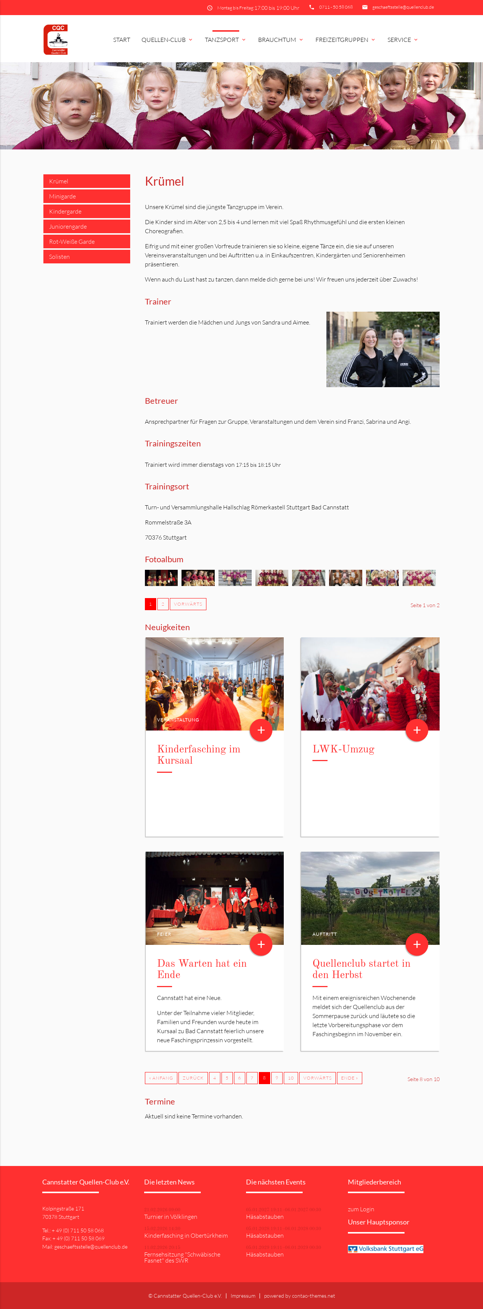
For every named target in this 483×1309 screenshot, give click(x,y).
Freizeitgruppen (345, 39)
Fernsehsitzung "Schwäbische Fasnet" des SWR (182, 1257)
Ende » (349, 1078)
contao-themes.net (313, 1295)
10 (291, 1078)
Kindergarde (65, 211)
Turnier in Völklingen (170, 1217)
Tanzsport (226, 39)
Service (403, 39)
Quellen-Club (168, 39)
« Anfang (161, 1078)
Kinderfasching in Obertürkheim (186, 1235)
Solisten (59, 256)
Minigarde (62, 196)
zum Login (361, 1209)
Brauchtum (281, 39)
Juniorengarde (68, 226)
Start (121, 39)
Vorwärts (188, 604)
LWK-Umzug (343, 749)
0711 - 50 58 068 (336, 7)
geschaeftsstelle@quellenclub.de (403, 7)
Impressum (243, 1295)
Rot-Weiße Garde (72, 241)
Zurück (193, 1078)
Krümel (58, 181)
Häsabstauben (265, 1217)
